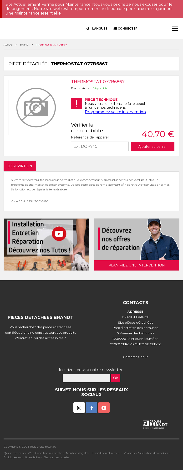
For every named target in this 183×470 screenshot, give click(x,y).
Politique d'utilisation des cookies (146, 453)
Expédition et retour (106, 453)
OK (115, 378)
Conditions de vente (48, 453)
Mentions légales (77, 453)
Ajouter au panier (152, 146)
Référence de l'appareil (90, 137)
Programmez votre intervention (115, 112)
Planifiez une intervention (136, 265)
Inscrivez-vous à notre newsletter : (91, 370)
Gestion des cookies (57, 457)
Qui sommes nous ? (17, 453)
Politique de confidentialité (22, 457)
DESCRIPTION (19, 166)
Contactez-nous (135, 357)
